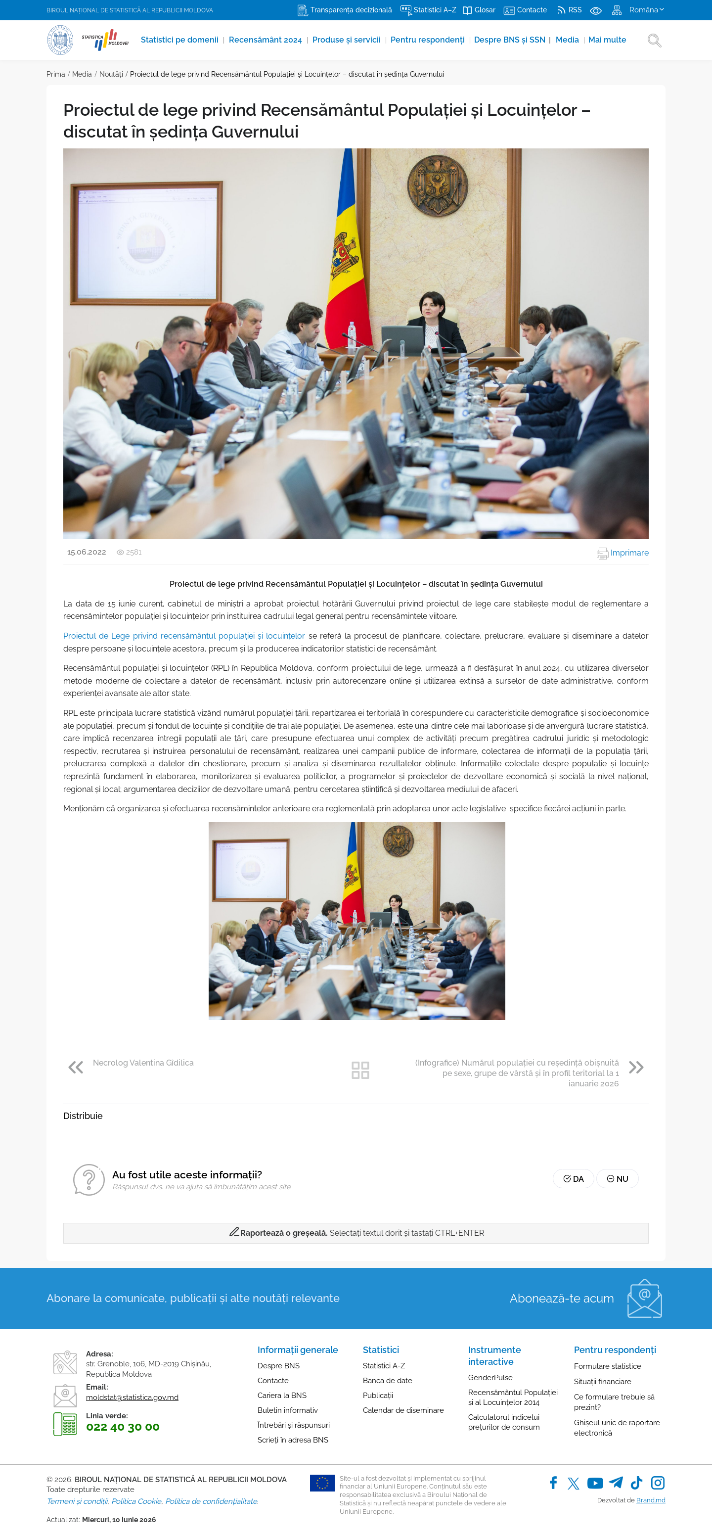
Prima (55, 74)
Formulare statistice (607, 1366)
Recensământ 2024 (266, 40)
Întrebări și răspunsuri (294, 1425)
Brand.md (651, 1500)
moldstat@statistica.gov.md (132, 1397)
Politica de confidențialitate (211, 1501)
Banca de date (387, 1380)
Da (573, 1179)
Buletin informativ (288, 1410)
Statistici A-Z (384, 1365)
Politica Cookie (136, 1501)
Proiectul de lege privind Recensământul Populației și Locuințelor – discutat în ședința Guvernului (287, 74)
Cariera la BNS (282, 1395)
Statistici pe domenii (181, 40)
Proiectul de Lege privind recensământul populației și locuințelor (184, 636)
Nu (617, 1179)
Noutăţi (111, 74)
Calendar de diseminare (403, 1410)
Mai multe (608, 40)
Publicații (378, 1395)
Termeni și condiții (76, 1501)
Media (568, 40)
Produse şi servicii (347, 40)
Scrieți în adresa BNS (293, 1440)
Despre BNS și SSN (513, 40)
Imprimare (623, 553)
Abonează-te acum (562, 1298)
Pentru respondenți (429, 40)
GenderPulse (490, 1377)
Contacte (273, 1380)
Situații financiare (602, 1381)
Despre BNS (279, 1365)
